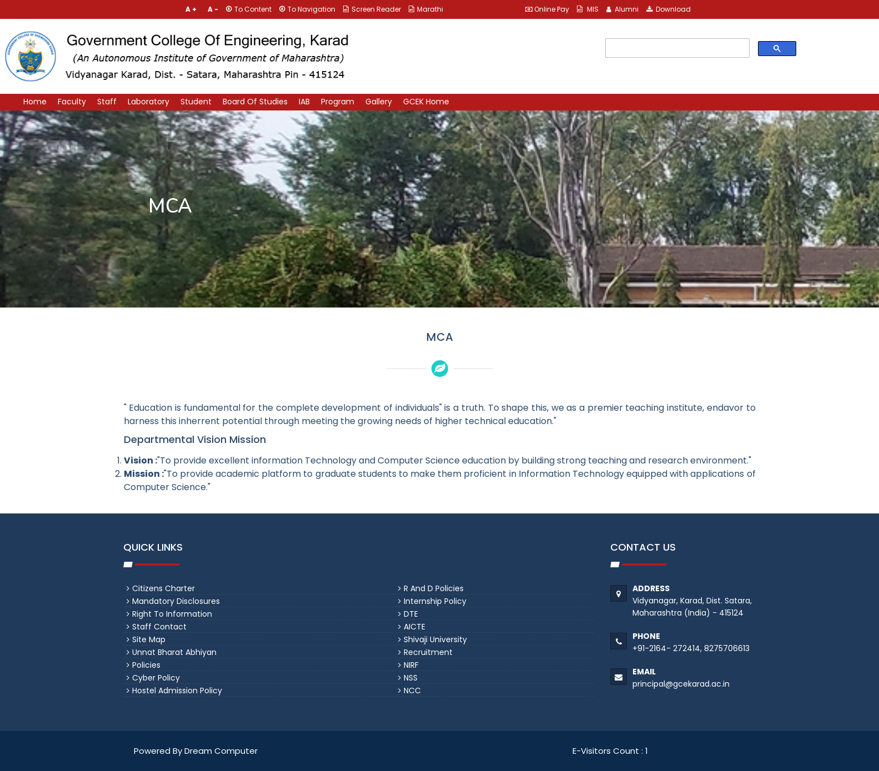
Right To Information (172, 613)
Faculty (72, 101)
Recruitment (428, 652)
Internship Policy (435, 601)
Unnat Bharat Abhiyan (174, 652)
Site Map (148, 639)
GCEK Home (426, 101)
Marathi (426, 9)
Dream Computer (220, 751)
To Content (249, 9)
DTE (411, 613)
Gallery (378, 101)
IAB (304, 101)
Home (35, 101)
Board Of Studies (255, 101)
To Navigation (307, 9)
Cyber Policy (156, 677)
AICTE (414, 626)
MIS (588, 9)
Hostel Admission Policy (177, 690)
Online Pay (547, 9)
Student (196, 101)
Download (668, 9)
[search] (675, 48)
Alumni (622, 9)
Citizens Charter (163, 588)
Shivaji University (435, 639)
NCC (412, 690)
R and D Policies (434, 588)
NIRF (411, 665)
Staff (107, 101)
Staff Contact (159, 626)
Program (337, 101)
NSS (411, 677)
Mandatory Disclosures (176, 601)
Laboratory (148, 101)
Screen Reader (372, 9)
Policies (146, 665)
